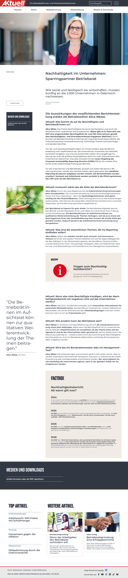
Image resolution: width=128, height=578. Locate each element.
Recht (34, 10)
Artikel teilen (15, 103)
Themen (18, 10)
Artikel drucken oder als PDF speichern (17, 124)
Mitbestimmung (53, 10)
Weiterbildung (77, 10)
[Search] (100, 3)
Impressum (27, 570)
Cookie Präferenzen (39, 570)
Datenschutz (17, 570)
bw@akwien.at (97, 276)
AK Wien (77, 276)
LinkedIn (100, 570)
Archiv (9, 570)
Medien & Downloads (103, 10)
